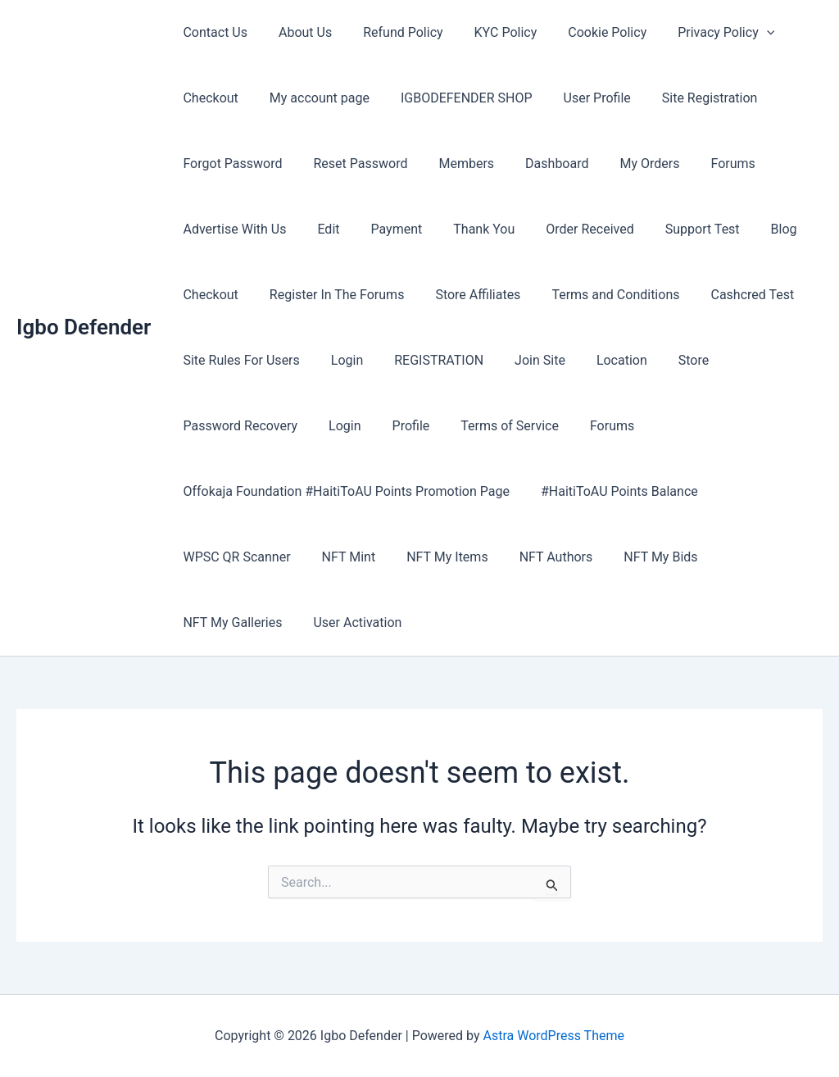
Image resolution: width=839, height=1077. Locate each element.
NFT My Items (434, 557)
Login (340, 360)
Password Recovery (237, 426)
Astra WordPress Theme (553, 1035)
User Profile (580, 98)
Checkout (207, 98)
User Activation (224, 622)
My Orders (628, 163)
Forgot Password (229, 163)
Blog (752, 229)
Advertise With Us (231, 229)
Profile (399, 426)
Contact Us (212, 32)
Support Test (675, 229)
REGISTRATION (426, 360)
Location (599, 360)
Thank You (466, 229)
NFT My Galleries (751, 557)
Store (666, 360)
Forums (705, 163)
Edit (321, 229)
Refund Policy (390, 32)
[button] (740, 33)
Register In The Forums (329, 294)
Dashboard (539, 163)
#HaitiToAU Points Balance (612, 491)
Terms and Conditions (598, 294)
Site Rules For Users (238, 360)
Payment (384, 229)
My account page (312, 98)
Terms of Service (492, 426)
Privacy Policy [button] (699, 33)
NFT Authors (539, 557)
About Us (297, 32)
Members (454, 163)
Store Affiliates (465, 294)
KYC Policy (488, 32)
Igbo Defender (83, 327)
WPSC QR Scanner (234, 557)
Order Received (567, 229)
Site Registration (688, 98)
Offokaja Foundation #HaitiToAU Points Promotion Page (343, 491)
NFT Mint (342, 557)
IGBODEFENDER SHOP (454, 98)
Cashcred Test (730, 294)
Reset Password (353, 163)
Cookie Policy (585, 32)
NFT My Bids (638, 557)
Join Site (522, 360)
